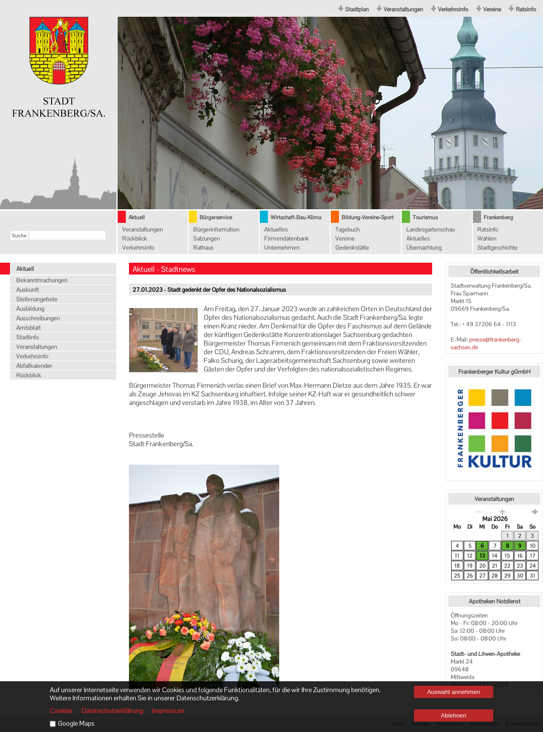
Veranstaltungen (403, 9)
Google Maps (76, 723)
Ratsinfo (526, 9)
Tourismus (425, 217)
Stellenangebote (36, 299)
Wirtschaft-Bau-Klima (296, 217)
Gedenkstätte (352, 247)
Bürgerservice (216, 217)
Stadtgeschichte (497, 247)
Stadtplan (357, 9)
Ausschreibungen (38, 318)
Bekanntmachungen (41, 280)
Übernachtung (424, 247)
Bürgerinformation (216, 229)
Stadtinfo (27, 337)
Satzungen (206, 238)
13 (482, 555)
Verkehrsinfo (453, 9)
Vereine (492, 9)
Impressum (168, 711)
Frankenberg (498, 217)
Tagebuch (347, 229)
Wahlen (486, 238)
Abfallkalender (34, 366)
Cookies (61, 711)
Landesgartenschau (430, 229)
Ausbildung (30, 309)
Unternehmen (282, 247)
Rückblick (134, 238)
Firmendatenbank (286, 238)
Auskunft (27, 290)
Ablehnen (453, 715)
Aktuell (137, 217)
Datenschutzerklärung (112, 711)
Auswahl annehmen (453, 692)
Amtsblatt (28, 328)
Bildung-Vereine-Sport (368, 217)
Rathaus (203, 247)
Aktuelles (276, 229)
